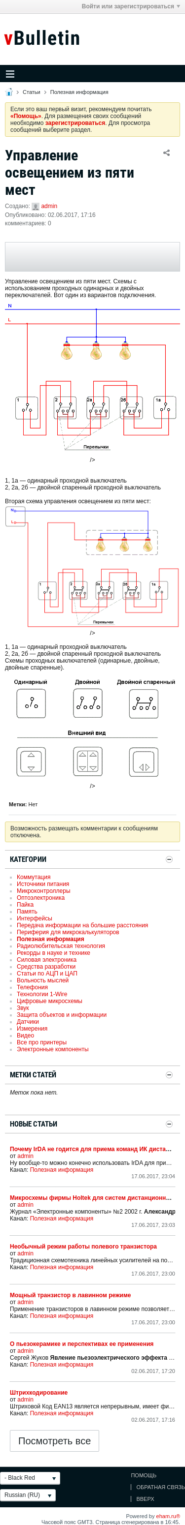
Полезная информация (79, 92)
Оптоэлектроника (41, 897)
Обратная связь (160, 1487)
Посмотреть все (54, 1440)
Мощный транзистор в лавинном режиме (70, 1295)
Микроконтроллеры (44, 890)
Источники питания (43, 884)
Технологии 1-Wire (42, 994)
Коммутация (33, 877)
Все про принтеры (42, 1042)
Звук (23, 1008)
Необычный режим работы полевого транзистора (83, 1246)
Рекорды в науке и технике (53, 952)
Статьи (31, 92)
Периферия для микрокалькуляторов (68, 932)
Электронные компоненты (53, 1049)
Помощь (143, 1475)
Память (27, 911)
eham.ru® (168, 1516)
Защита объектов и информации (62, 1014)
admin (49, 206)
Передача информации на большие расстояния (82, 925)
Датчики (28, 1021)
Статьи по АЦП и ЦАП (47, 973)
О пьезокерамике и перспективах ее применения (81, 1344)
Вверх (145, 1499)
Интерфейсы (34, 918)
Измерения (32, 1028)
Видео (25, 1035)
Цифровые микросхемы (49, 1001)
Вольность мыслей (43, 980)
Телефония (32, 987)
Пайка (25, 904)
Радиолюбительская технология (61, 946)
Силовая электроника (46, 959)
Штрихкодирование (39, 1392)
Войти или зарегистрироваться (131, 6)
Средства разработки (46, 966)
